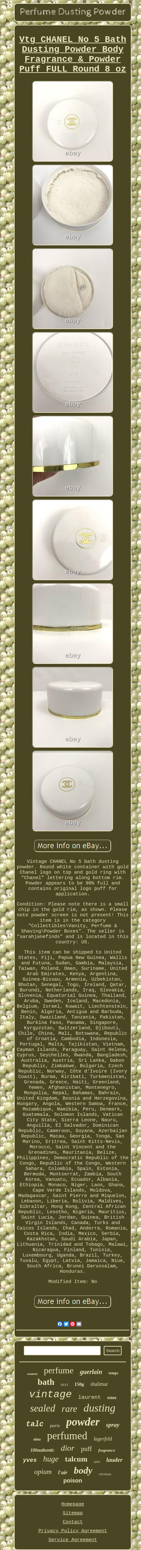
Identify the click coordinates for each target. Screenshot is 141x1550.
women (32, 1374)
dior (67, 1448)
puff (86, 1449)
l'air (62, 1472)
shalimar (99, 1384)
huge (51, 1459)
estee (111, 1397)
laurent (89, 1397)
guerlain (91, 1371)
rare (69, 1409)
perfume (59, 1370)
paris (55, 1425)
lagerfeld (103, 1438)
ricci (64, 1384)
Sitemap (73, 1513)
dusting (99, 1408)
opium (43, 1472)
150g (79, 1384)
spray (112, 1424)
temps (113, 1373)
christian (105, 1474)
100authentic (42, 1450)
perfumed (67, 1435)
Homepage (72, 1504)
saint (97, 1461)
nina (37, 1439)
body (83, 1470)
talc (35, 1424)
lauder (114, 1459)
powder (83, 1422)
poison (72, 1480)
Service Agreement (72, 1540)
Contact (73, 1522)
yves (30, 1460)
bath (46, 1382)
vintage (50, 1394)
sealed (42, 1408)
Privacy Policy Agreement (72, 1531)
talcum (76, 1459)
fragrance (106, 1450)
